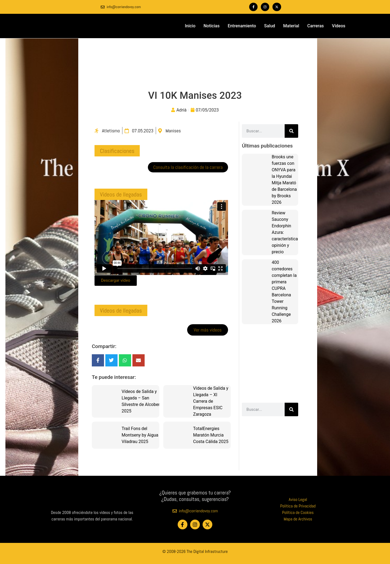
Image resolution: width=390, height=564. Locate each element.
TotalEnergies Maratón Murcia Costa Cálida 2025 (210, 435)
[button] (117, 150)
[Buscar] (291, 131)
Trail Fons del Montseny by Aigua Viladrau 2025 (140, 435)
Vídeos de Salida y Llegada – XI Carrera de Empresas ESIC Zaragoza (210, 401)
